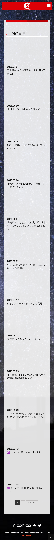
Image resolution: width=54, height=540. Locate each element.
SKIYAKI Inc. (27, 535)
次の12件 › (32, 502)
